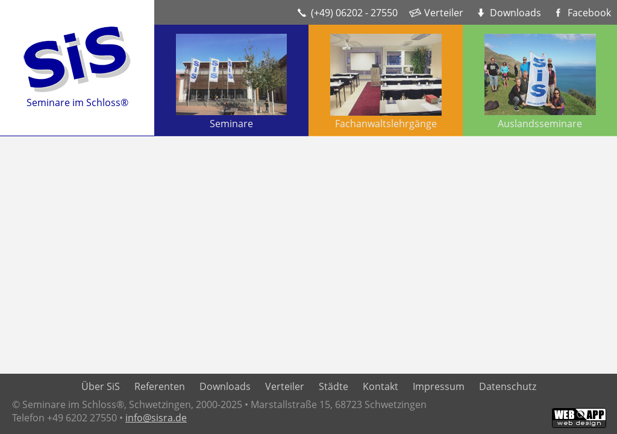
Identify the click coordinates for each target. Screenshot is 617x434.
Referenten (159, 386)
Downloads (515, 12)
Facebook (589, 12)
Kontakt (380, 386)
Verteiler (443, 12)
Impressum (439, 386)
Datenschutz (507, 386)
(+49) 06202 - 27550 (354, 12)
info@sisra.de (156, 417)
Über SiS (100, 386)
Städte (333, 386)
